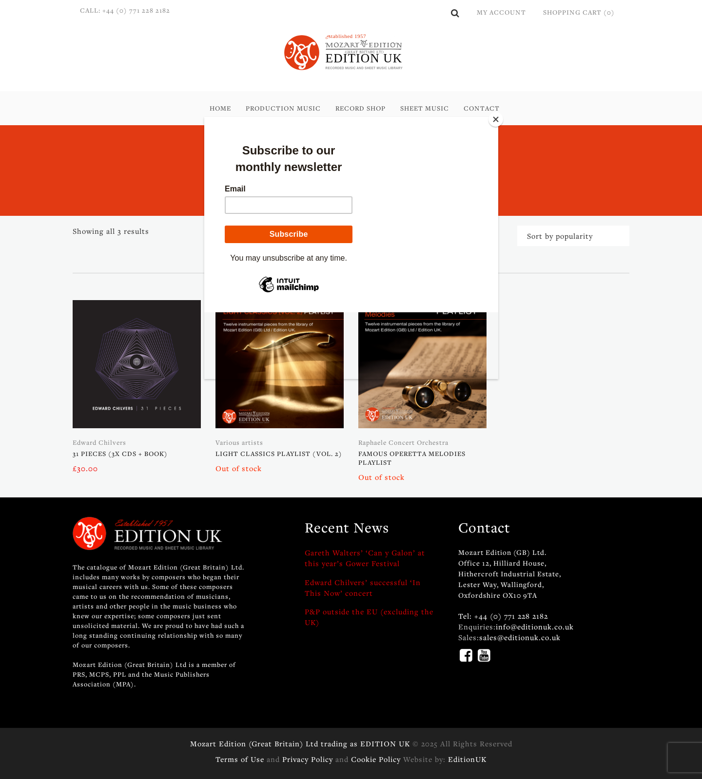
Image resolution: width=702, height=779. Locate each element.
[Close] (495, 119)
